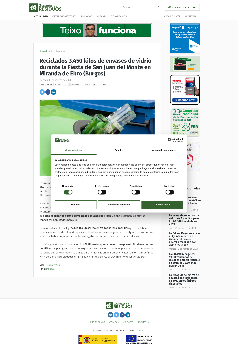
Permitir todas (162, 204)
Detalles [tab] (119, 150)
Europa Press (52, 265)
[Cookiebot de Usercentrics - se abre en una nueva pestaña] (170, 140)
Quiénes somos (97, 322)
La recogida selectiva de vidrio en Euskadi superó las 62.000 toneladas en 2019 (184, 220)
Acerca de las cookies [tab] (164, 150)
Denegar (75, 204)
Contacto (128, 322)
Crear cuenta (172, 16)
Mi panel (102, 16)
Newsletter (143, 322)
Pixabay (50, 268)
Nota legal (114, 322)
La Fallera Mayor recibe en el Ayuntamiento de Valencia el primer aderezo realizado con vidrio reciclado (185, 239)
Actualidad (41, 16)
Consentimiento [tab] (74, 150)
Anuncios (86, 16)
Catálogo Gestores (64, 16)
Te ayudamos (119, 16)
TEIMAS (140, 330)
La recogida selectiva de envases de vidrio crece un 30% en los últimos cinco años (184, 279)
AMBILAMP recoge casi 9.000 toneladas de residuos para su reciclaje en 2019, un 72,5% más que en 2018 (184, 260)
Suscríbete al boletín (182, 7)
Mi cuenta (192, 16)
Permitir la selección (119, 204)
